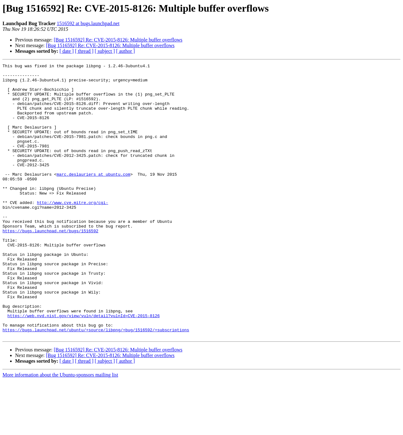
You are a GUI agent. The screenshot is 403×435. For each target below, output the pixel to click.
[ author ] (125, 51)
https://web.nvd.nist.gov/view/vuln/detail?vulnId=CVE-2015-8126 (84, 366)
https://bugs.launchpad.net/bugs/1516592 (50, 264)
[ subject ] (105, 51)
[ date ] (67, 51)
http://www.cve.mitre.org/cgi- (72, 231)
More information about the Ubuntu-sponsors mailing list (60, 429)
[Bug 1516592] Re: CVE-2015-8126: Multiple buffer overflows (118, 39)
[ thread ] (84, 51)
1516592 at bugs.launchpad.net (88, 23)
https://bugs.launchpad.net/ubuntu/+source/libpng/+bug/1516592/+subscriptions (96, 383)
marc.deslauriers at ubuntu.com (93, 197)
